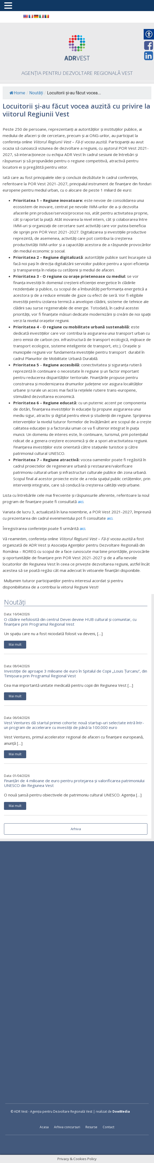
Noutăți (36, 92)
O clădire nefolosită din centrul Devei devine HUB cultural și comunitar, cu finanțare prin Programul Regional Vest (70, 621)
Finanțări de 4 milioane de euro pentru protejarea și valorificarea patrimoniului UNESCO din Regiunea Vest (74, 783)
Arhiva (76, 828)
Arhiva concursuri (67, 1127)
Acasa (44, 1127)
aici (80, 501)
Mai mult (15, 644)
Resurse (91, 1127)
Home (17, 92)
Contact (108, 1127)
